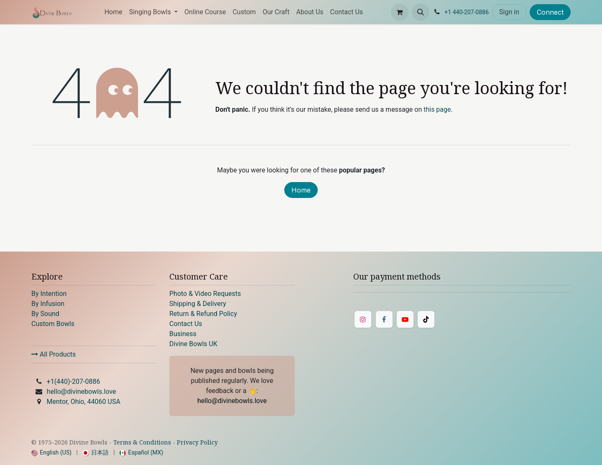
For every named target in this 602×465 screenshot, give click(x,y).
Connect (550, 12)
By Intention (48, 294)
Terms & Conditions (142, 442)
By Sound (45, 314)
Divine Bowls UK (193, 344)
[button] (420, 12)
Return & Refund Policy (203, 314)
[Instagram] (363, 319)
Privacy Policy (197, 442)
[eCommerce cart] (399, 12)
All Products (53, 354)
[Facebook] (384, 319)
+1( (73, 381)
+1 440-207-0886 (466, 12)
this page (437, 109)
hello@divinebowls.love (81, 392)
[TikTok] (426, 319)
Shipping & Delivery (197, 304)
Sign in (509, 12)
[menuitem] (113, 12)
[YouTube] (405, 319)
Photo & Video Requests (205, 294)
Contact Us (185, 324)
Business (182, 334)
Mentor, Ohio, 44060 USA (83, 402)
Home (301, 190)
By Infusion (47, 304)
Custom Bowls (52, 324)
